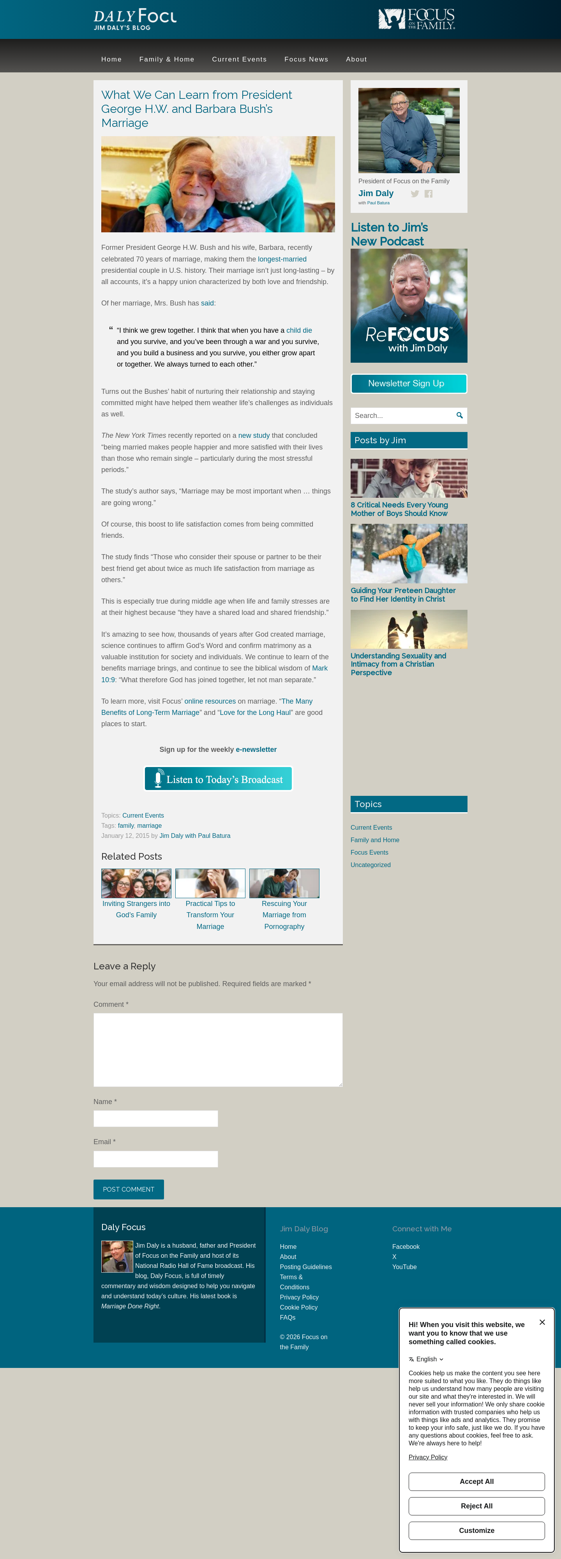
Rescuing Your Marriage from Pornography (284, 899)
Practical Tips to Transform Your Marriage (210, 899)
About (288, 1257)
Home (288, 1246)
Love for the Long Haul (255, 712)
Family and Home (375, 840)
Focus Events (369, 852)
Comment (111, 1004)
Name (105, 1102)
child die (299, 330)
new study (254, 435)
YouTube (404, 1267)
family (126, 825)
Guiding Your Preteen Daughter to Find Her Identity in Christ (403, 594)
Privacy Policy (299, 1297)
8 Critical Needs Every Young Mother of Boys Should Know (399, 509)
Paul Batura (378, 202)
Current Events (143, 815)
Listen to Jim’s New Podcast (389, 234)
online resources (210, 701)
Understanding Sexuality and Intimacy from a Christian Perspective (398, 664)
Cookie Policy (299, 1307)
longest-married (282, 259)
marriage (149, 825)
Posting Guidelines (306, 1267)
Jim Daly (144, 20)
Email (105, 1142)
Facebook (406, 1246)
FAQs (288, 1317)
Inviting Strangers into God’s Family (136, 894)
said (207, 303)
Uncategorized (371, 865)
